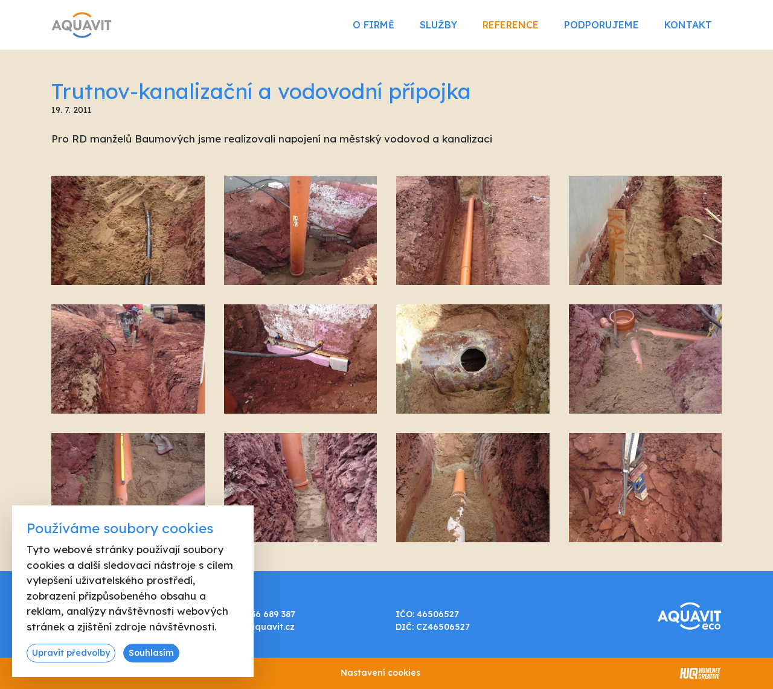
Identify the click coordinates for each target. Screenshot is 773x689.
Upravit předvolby (71, 652)
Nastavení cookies (380, 672)
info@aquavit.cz (259, 626)
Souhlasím (151, 652)
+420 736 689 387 (259, 614)
